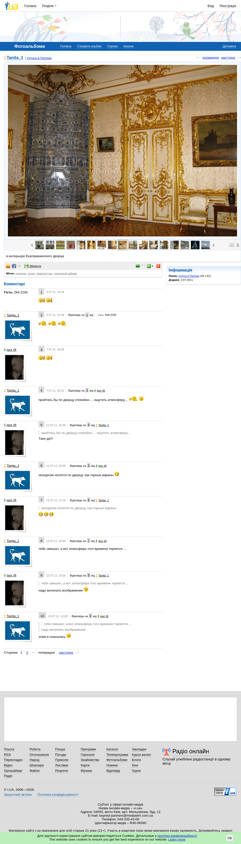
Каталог (112, 749)
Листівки (61, 765)
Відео (8, 765)
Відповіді (113, 770)
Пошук (60, 749)
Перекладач (13, 760)
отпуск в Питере (39, 58)
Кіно (135, 765)
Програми (88, 749)
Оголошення (39, 754)
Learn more (176, 839)
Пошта (9, 749)
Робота (35, 749)
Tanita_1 (15, 58)
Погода (60, 754)
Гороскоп (88, 754)
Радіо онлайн (190, 751)
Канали (128, 46)
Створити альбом (89, 46)
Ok (230, 838)
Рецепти (61, 770)
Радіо (8, 776)
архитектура (44, 273)
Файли (35, 770)
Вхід (211, 6)
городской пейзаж (65, 273)
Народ (35, 760)
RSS (7, 754)
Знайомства (90, 760)
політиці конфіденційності (177, 836)
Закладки (139, 749)
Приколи (61, 760)
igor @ (10, 350)
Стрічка (112, 46)
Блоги (136, 760)
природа (21, 273)
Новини (112, 765)
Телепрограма (117, 754)
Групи (136, 770)
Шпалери (37, 765)
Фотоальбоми (116, 760)
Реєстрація (228, 6)
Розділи (48, 6)
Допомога (229, 46)
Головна (30, 6)
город (31, 273)
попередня (210, 57)
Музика (86, 770)
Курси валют (141, 754)
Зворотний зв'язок (18, 794)
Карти (85, 765)
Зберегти (32, 266)
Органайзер (13, 770)
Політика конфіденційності (58, 794)
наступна (228, 57)
